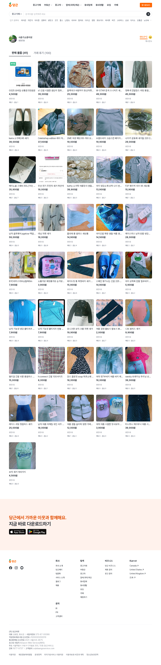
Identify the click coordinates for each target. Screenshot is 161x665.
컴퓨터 (43, 20)
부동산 (47, 5)
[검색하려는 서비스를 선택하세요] (18, 14)
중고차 (58, 5)
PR (57, 612)
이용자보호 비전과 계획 (75, 654)
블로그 (58, 581)
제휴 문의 (108, 570)
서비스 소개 (60, 577)
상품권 (139, 20)
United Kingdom (138, 573)
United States (137, 570)
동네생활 (100, 5)
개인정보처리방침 (25, 654)
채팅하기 (83, 597)
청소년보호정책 (92, 654)
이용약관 (12, 654)
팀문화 (58, 573)
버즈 (113, 20)
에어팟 (107, 20)
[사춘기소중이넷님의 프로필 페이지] (13, 39)
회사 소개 (59, 566)
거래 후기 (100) (42, 53)
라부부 (74, 20)
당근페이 (59, 570)
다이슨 (87, 20)
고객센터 (59, 616)
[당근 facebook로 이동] (10, 567)
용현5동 (21, 40)
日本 (132, 577)
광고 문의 (108, 573)
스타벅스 (120, 20)
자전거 (30, 20)
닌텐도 (67, 20)
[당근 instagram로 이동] (16, 567)
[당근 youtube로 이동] (22, 567)
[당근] (13, 5)
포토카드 (100, 20)
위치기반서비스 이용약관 (53, 654)
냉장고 (50, 20)
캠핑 (93, 20)
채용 (57, 585)
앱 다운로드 (146, 5)
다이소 (132, 20)
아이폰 (37, 20)
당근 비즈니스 (110, 566)
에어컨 (23, 20)
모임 (109, 5)
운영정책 (38, 654)
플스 (61, 20)
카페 (116, 5)
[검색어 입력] (88, 14)
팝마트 (80, 20)
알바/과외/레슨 (72, 5)
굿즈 (56, 20)
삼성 (127, 20)
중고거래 (37, 5)
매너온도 (148, 41)
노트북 (146, 20)
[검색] (148, 14)
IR (56, 608)
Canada (134, 566)
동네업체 (88, 5)
